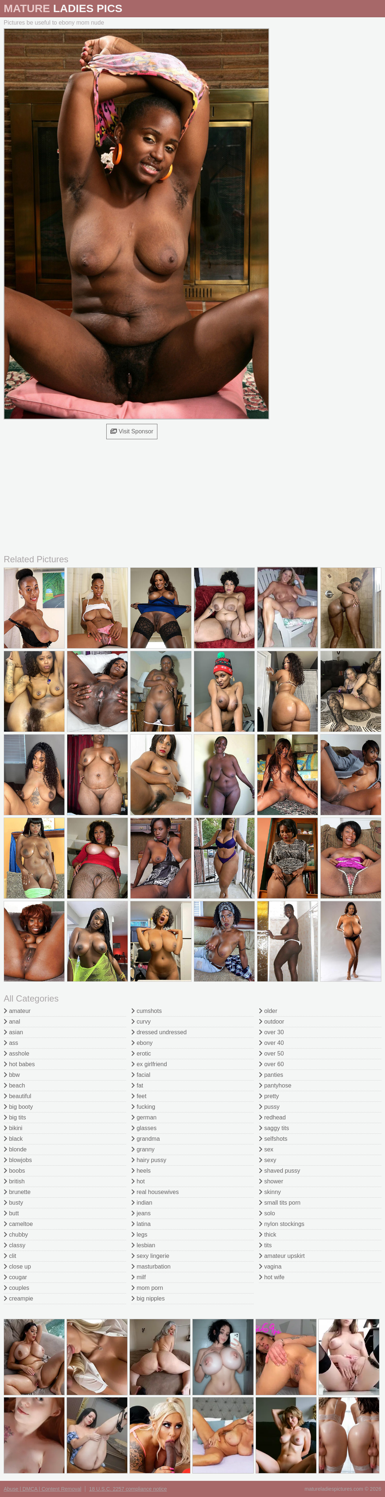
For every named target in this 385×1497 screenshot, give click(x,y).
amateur (17, 1011)
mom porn (147, 1288)
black (13, 1139)
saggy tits (274, 1128)
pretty (269, 1096)
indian (141, 1203)
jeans (141, 1213)
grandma (145, 1139)
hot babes (19, 1064)
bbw (12, 1075)
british (14, 1181)
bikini (13, 1128)
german (144, 1117)
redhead (272, 1117)
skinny (270, 1192)
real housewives (155, 1192)
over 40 (271, 1043)
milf (138, 1277)
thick (267, 1234)
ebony (142, 1043)
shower (271, 1181)
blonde (15, 1149)
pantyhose (275, 1085)
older (268, 1011)
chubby (16, 1234)
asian (13, 1032)
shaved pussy (279, 1171)
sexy (267, 1160)
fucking (143, 1107)
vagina (270, 1266)
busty (13, 1203)
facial (140, 1075)
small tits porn (279, 1203)
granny (142, 1149)
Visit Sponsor (131, 431)
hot (138, 1181)
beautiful (17, 1096)
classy (14, 1245)
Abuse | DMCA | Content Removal (42, 1489)
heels (141, 1171)
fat (137, 1085)
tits (265, 1245)
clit (10, 1256)
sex (266, 1149)
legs (139, 1234)
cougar (15, 1277)
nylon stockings (281, 1224)
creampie (18, 1298)
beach (14, 1085)
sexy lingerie (150, 1256)
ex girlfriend (149, 1064)
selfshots (273, 1139)
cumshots (146, 1011)
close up (17, 1266)
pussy (269, 1107)
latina (141, 1224)
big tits (15, 1117)
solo (267, 1213)
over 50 (271, 1053)
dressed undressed (159, 1032)
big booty (18, 1107)
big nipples (148, 1298)
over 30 (271, 1032)
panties (271, 1075)
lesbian (143, 1245)
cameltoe (18, 1224)
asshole (16, 1053)
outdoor (271, 1021)
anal (12, 1021)
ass (11, 1043)
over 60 (271, 1064)
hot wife (272, 1277)
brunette (17, 1192)
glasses (144, 1128)
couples (16, 1288)
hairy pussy (148, 1160)
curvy (141, 1021)
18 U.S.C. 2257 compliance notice (128, 1489)
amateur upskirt (282, 1256)
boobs (14, 1171)
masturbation (151, 1266)
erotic (141, 1053)
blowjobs (18, 1160)
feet (138, 1096)
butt (11, 1213)
